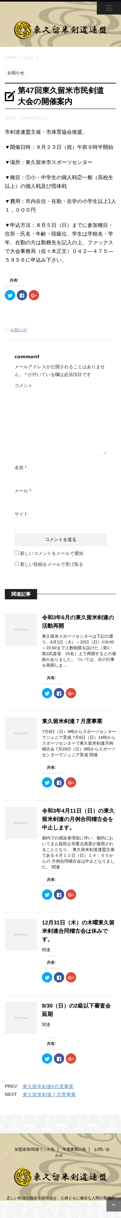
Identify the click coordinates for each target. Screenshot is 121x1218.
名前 (20, 467)
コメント (24, 385)
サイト (21, 514)
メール (23, 490)
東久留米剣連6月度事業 (48, 1086)
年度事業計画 (74, 1149)
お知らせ (18, 329)
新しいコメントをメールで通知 (51, 553)
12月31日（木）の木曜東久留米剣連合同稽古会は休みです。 (78, 931)
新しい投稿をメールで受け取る (51, 564)
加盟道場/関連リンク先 (34, 1149)
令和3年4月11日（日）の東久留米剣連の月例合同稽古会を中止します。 (78, 819)
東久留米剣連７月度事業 (72, 721)
